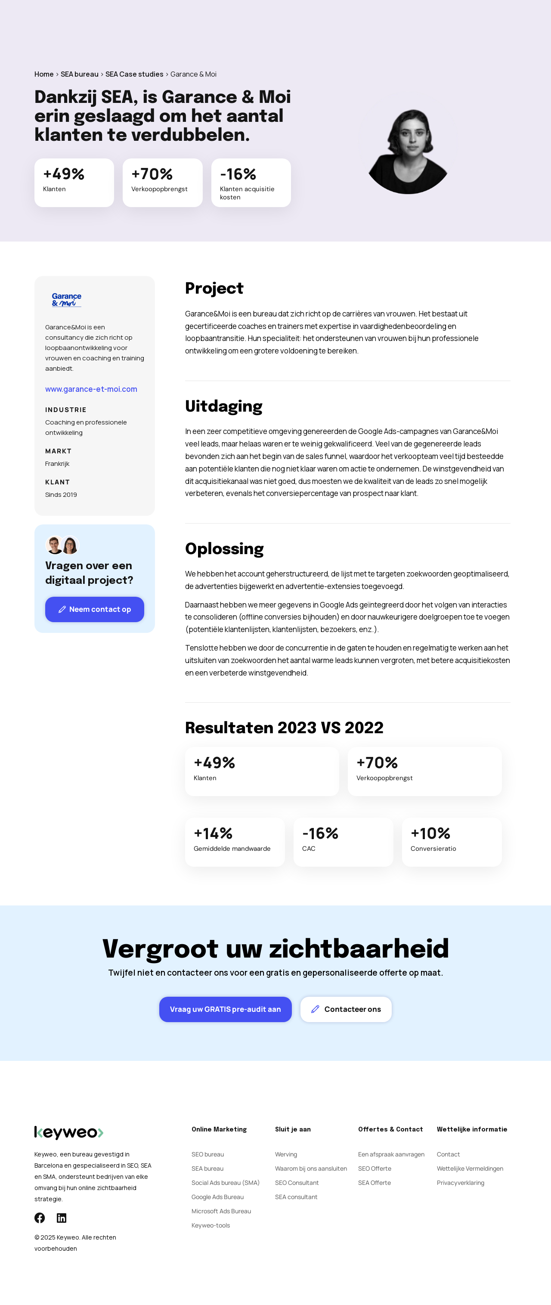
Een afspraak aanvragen (391, 1154)
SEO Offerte (374, 1168)
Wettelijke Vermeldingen (470, 1168)
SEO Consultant (297, 1182)
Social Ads (254, 25)
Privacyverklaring (460, 1182)
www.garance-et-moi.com (91, 389)
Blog (329, 25)
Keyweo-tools (211, 1225)
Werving (286, 1154)
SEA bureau (80, 74)
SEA (217, 25)
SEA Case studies (134, 74)
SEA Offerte (374, 1182)
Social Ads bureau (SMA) (226, 1182)
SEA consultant (296, 1197)
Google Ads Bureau (218, 1197)
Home (44, 74)
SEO (191, 25)
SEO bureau (208, 1154)
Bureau (296, 25)
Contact (363, 25)
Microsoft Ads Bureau (221, 1211)
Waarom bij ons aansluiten (311, 1168)
